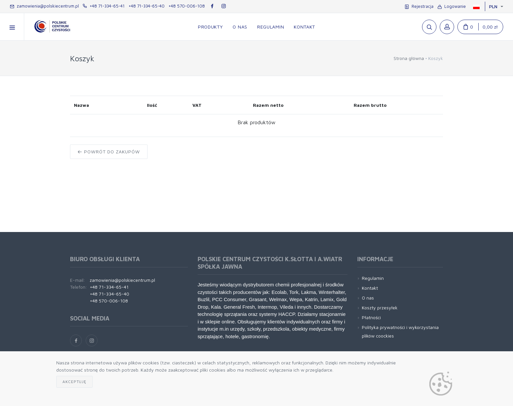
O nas (368, 297)
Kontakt (370, 288)
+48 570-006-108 (186, 6)
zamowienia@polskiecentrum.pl (44, 6)
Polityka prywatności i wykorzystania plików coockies (400, 331)
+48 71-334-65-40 (147, 6)
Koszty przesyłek (380, 307)
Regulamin (373, 278)
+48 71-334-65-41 (104, 6)
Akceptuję (74, 381)
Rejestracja (419, 6)
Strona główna (409, 58)
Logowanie (451, 6)
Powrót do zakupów (109, 151)
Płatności (371, 317)
